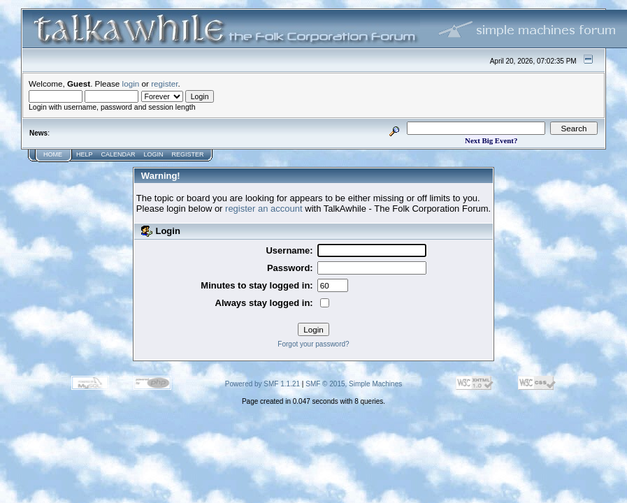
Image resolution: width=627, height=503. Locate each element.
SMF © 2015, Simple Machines (353, 384)
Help (84, 154)
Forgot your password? (313, 344)
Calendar (118, 154)
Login (154, 154)
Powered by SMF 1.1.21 (262, 384)
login (131, 83)
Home (52, 154)
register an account (264, 208)
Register (188, 154)
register (164, 83)
